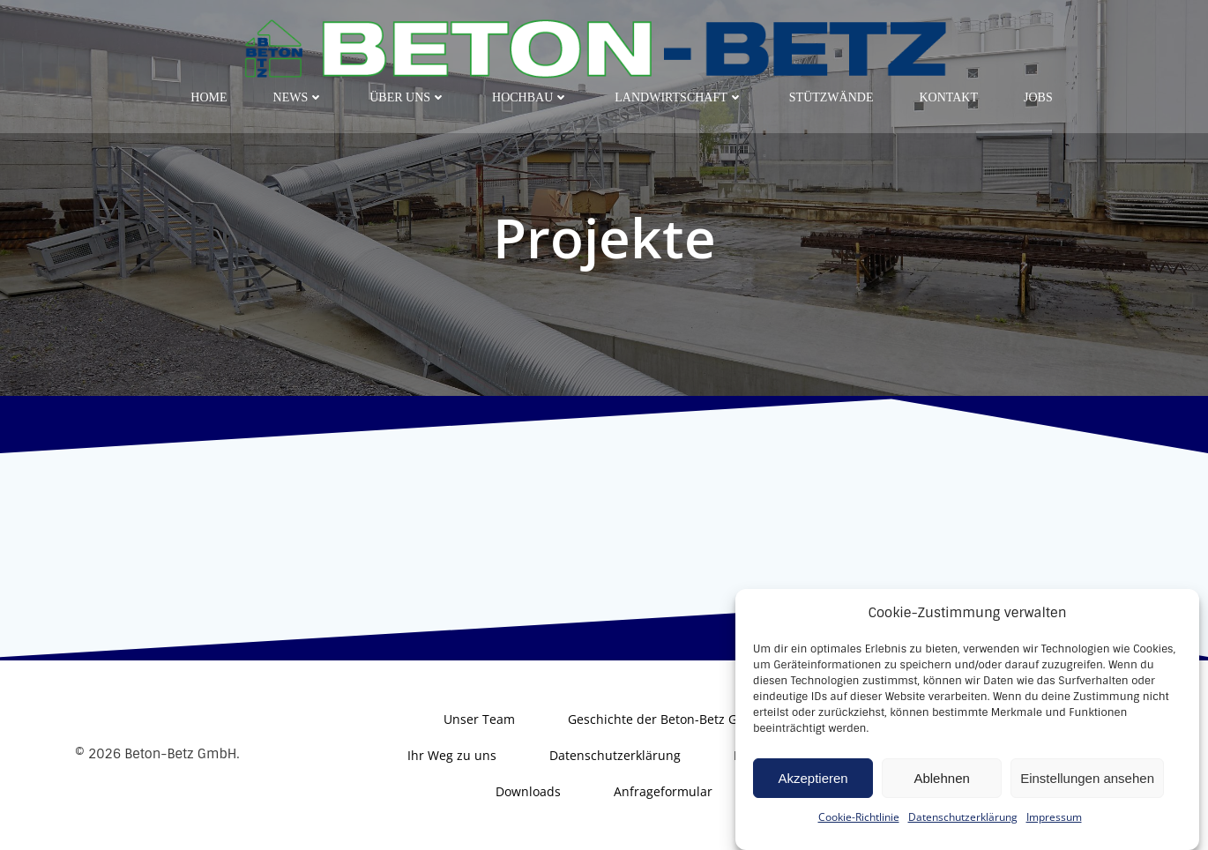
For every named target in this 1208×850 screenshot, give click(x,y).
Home (208, 97)
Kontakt (948, 97)
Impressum (1054, 836)
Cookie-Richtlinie (858, 836)
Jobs (1038, 97)
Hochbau (530, 97)
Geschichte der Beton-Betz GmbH (666, 719)
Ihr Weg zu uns (451, 755)
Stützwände (831, 97)
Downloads (528, 791)
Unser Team (479, 719)
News (298, 97)
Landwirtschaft (679, 97)
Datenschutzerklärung (963, 836)
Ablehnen (941, 797)
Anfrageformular (663, 791)
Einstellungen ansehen (1087, 797)
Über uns (407, 97)
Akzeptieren (812, 797)
